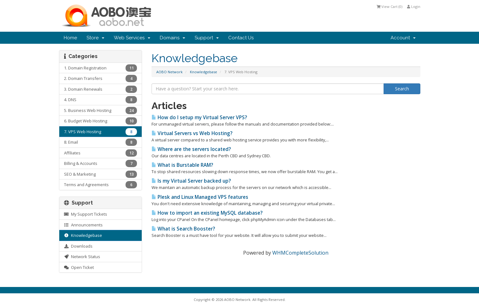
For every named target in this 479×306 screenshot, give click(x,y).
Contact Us (241, 38)
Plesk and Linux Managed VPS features (200, 197)
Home (70, 38)
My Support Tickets (85, 214)
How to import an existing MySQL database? (207, 213)
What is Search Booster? (183, 228)
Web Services (132, 38)
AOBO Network (169, 71)
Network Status (82, 256)
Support (207, 38)
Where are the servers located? (191, 149)
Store (95, 38)
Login (413, 6)
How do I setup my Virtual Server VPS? (199, 117)
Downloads (78, 246)
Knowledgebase (203, 71)
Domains (172, 38)
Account (403, 38)
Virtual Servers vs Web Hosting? (192, 133)
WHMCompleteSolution (300, 252)
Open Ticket (79, 267)
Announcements (83, 225)
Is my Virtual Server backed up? (191, 181)
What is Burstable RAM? (182, 165)
